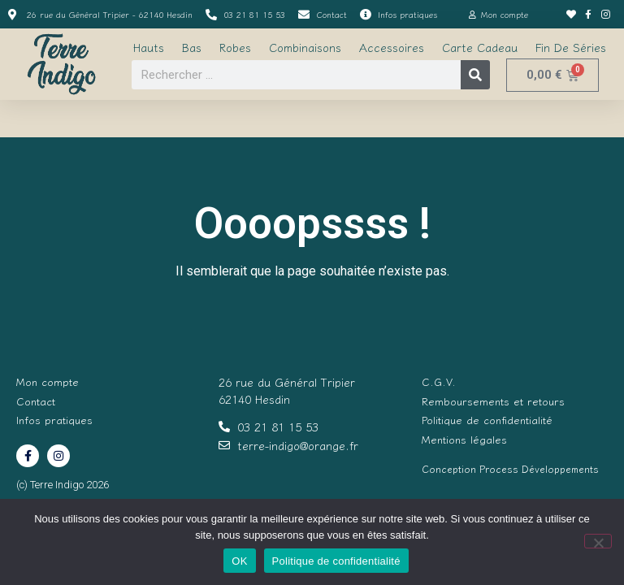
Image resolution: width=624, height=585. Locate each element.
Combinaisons (305, 47)
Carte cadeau (480, 47)
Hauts (148, 47)
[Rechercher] (475, 74)
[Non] (598, 541)
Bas (192, 47)
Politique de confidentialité (336, 561)
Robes (235, 47)
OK (239, 561)
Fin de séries (570, 47)
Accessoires (391, 47)
